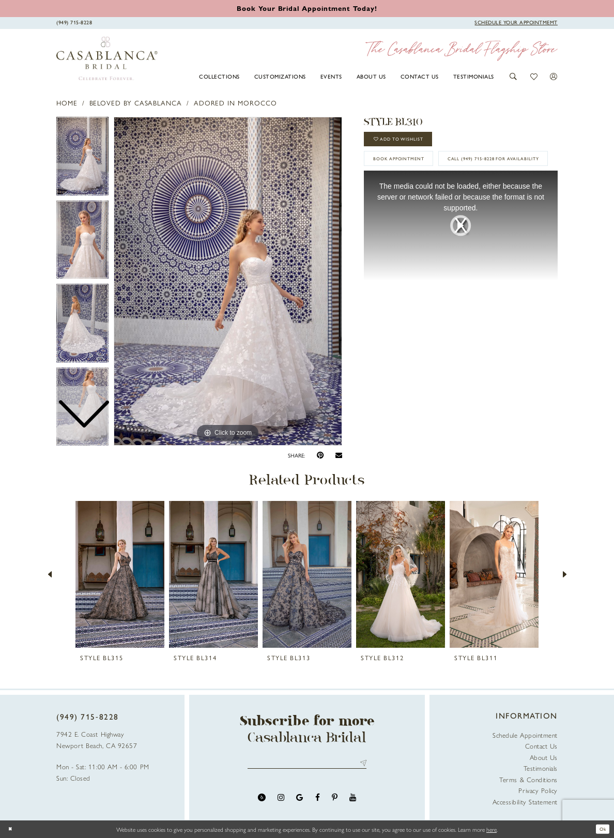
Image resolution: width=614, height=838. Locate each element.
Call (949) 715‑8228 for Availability (434, 192)
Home (67, 103)
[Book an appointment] (307, 8)
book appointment (409, 167)
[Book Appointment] (516, 22)
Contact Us (541, 746)
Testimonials (541, 768)
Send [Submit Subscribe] (361, 765)
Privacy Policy (538, 790)
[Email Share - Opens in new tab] (338, 455)
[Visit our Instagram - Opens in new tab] (281, 800)
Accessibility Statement (525, 801)
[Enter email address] (307, 765)
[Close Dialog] (12, 829)
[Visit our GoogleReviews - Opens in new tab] (299, 800)
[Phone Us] (74, 22)
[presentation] (119, 574)
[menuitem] (219, 76)
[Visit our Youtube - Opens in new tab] (352, 800)
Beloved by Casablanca (135, 103)
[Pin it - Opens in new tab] (320, 455)
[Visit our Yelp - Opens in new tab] (262, 800)
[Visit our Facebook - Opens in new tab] (317, 800)
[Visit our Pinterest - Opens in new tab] (334, 800)
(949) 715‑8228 (87, 716)
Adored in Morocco (235, 103)
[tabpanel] (228, 281)
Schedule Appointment (525, 735)
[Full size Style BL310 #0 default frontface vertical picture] (228, 281)
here (491, 829)
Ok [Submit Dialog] (600, 829)
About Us (544, 757)
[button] (513, 76)
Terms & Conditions (528, 779)
